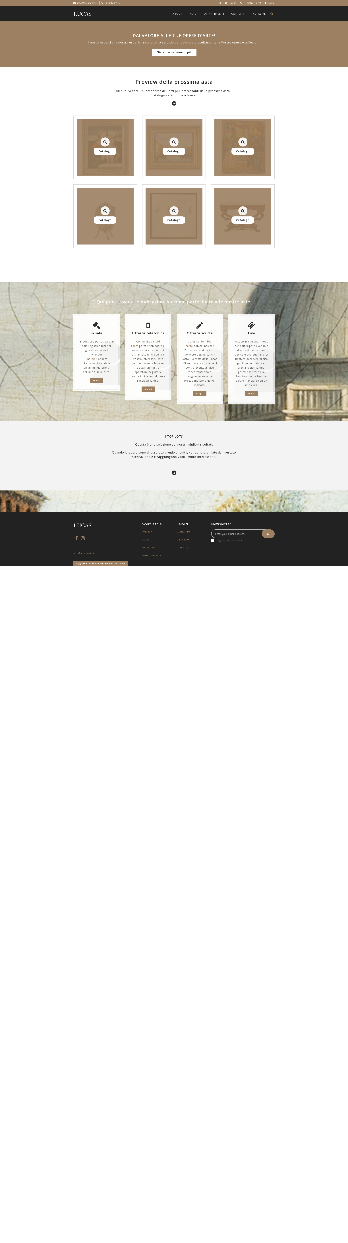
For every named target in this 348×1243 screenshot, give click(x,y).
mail (94, 359)
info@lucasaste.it (87, 3)
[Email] (243, 533)
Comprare (183, 531)
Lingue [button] (230, 3)
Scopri (96, 380)
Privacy (147, 531)
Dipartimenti (214, 13)
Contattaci (184, 547)
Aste (193, 13)
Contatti (238, 13)
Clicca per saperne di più (174, 52)
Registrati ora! (250, 3)
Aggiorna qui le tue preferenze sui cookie (100, 563)
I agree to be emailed (230, 540)
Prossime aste (151, 555)
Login (270, 3)
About (177, 13)
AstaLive (259, 13)
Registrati (148, 547)
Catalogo (105, 151)
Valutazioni (184, 539)
